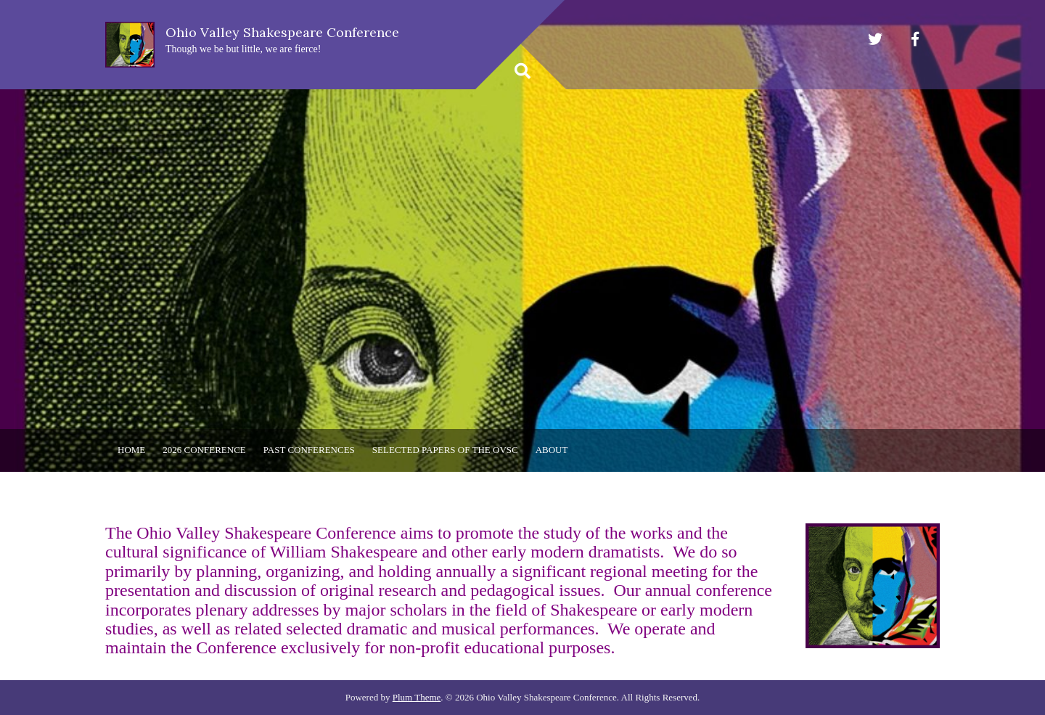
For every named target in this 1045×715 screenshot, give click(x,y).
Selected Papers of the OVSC (445, 449)
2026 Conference (204, 449)
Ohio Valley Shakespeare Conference (282, 32)
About (552, 449)
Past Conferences (309, 449)
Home (131, 449)
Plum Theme (417, 697)
